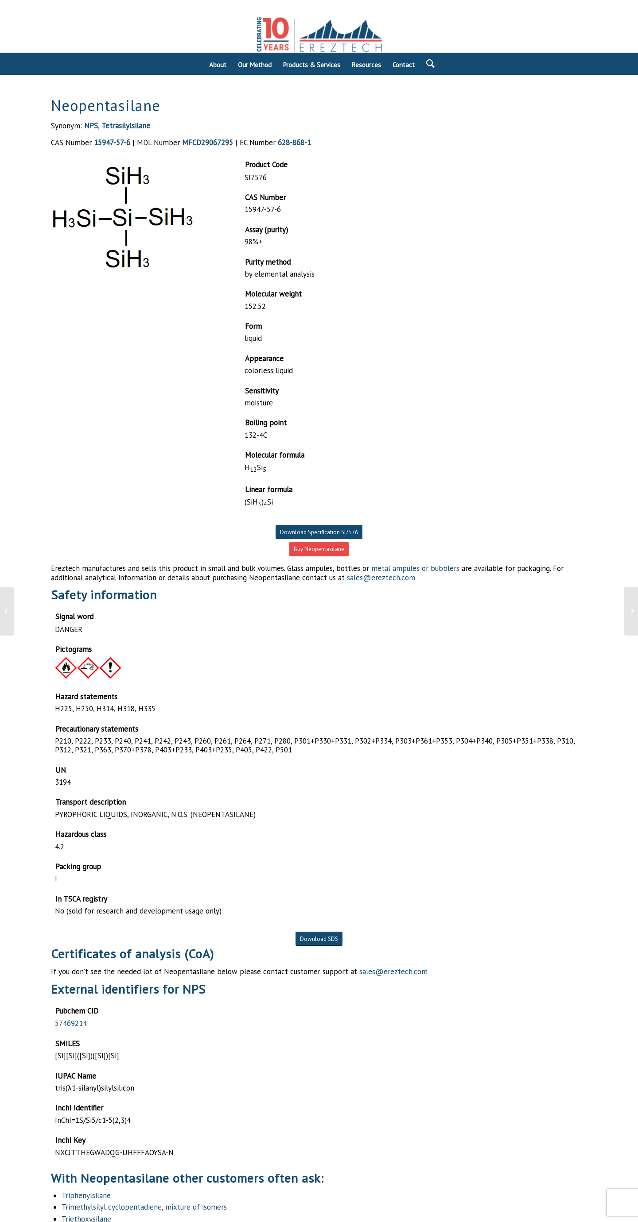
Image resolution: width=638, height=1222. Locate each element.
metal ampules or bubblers (415, 568)
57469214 (71, 1023)
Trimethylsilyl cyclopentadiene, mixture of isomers (144, 1207)
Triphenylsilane (86, 1195)
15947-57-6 (112, 142)
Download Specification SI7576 (319, 532)
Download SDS (319, 939)
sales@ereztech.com (381, 577)
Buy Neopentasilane (319, 549)
